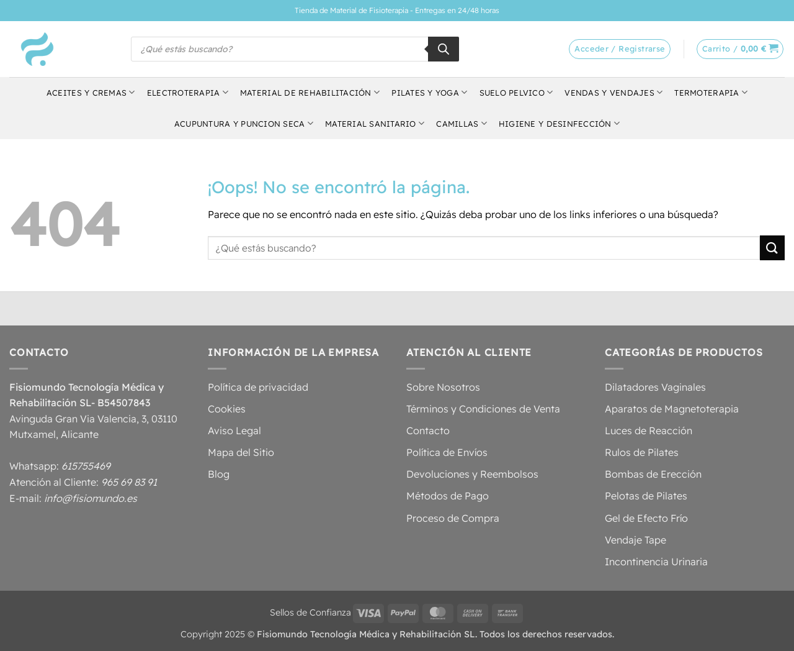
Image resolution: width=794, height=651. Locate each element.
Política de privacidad (258, 387)
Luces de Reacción (648, 430)
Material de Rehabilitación (310, 92)
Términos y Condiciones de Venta (483, 409)
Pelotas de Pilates (646, 495)
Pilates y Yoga (429, 92)
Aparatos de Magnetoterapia (672, 409)
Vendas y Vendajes (613, 92)
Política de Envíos (447, 452)
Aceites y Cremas (91, 92)
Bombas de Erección (653, 474)
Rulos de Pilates (642, 452)
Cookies (227, 409)
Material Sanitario (374, 123)
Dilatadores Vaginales (655, 387)
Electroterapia (187, 92)
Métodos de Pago (447, 495)
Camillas (461, 123)
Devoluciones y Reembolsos (472, 474)
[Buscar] (443, 49)
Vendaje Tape (635, 540)
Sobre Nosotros (443, 387)
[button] (740, 49)
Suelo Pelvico (516, 92)
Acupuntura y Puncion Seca (243, 123)
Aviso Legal (234, 430)
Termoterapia (710, 92)
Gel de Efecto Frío (646, 518)
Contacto (428, 430)
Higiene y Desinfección (559, 123)
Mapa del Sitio (241, 452)
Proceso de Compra (452, 518)
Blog (219, 474)
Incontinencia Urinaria (656, 561)
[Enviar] (772, 247)
